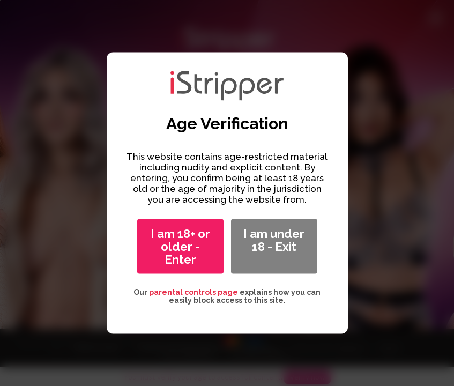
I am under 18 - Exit (273, 240)
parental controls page (193, 292)
